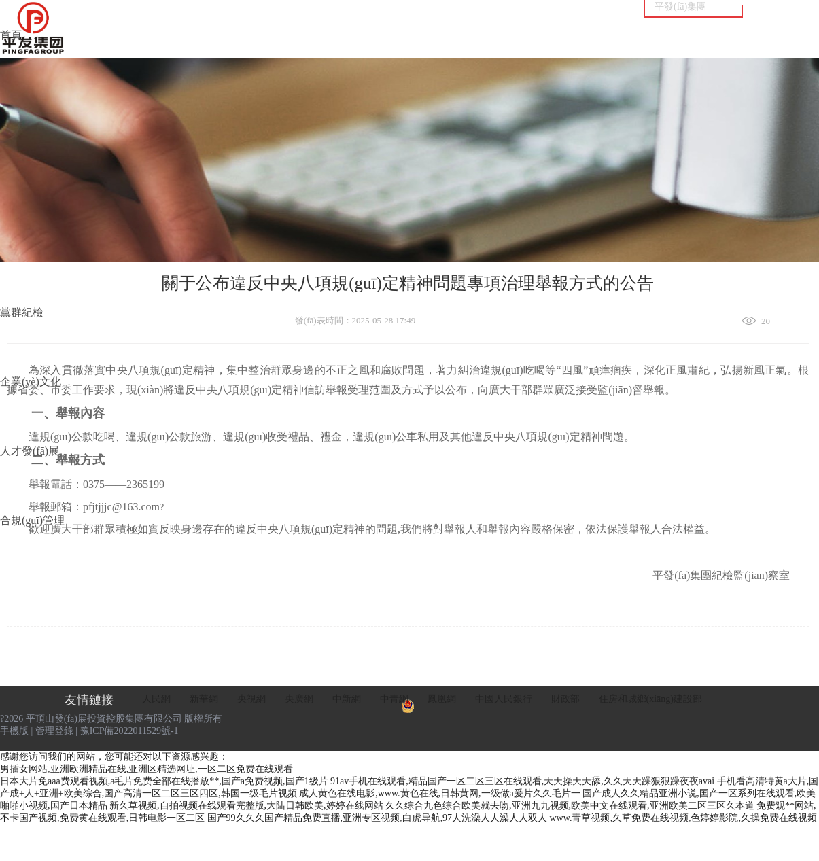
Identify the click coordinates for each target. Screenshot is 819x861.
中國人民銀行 (503, 699)
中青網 (394, 699)
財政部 (565, 699)
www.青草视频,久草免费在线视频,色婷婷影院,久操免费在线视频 (683, 818)
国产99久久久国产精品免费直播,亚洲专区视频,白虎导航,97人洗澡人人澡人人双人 (377, 818)
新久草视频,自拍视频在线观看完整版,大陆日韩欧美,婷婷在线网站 (246, 806)
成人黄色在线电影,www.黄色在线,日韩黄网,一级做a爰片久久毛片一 (439, 793)
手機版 (14, 731)
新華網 (204, 699)
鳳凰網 (442, 699)
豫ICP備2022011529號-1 (129, 731)
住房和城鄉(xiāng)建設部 (650, 699)
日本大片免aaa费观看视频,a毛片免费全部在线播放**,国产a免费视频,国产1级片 (164, 781)
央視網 (251, 699)
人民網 (156, 699)
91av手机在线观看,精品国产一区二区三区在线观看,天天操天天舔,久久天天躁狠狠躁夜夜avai (522, 781)
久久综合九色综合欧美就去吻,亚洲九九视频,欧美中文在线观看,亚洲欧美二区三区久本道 (569, 806)
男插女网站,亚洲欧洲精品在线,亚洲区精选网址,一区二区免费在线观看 (146, 769)
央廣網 (299, 699)
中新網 (346, 699)
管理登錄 (54, 731)
